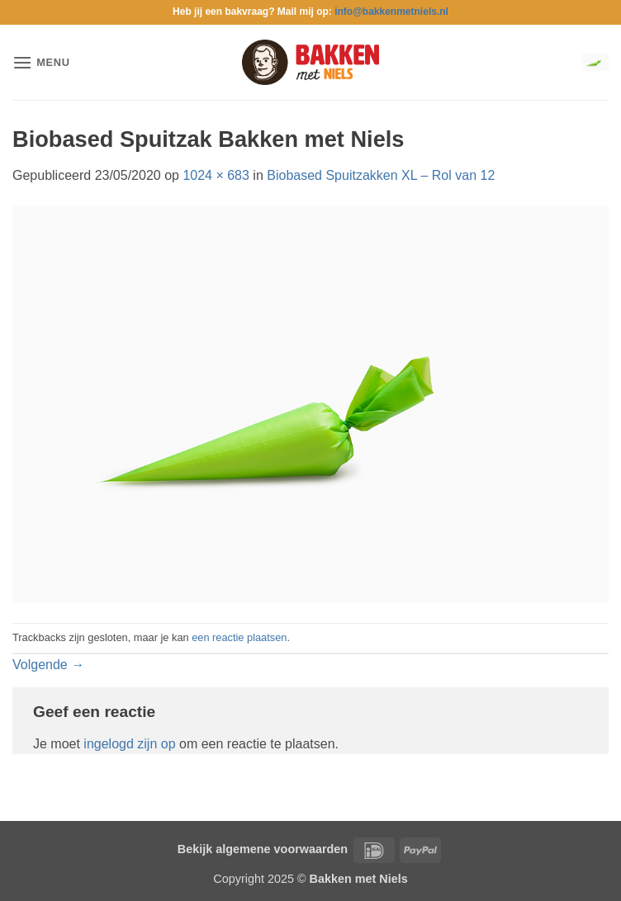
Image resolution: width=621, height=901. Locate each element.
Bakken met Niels (359, 878)
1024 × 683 (216, 175)
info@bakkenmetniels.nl (391, 11)
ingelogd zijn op (129, 744)
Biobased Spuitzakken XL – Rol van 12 (381, 175)
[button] (41, 62)
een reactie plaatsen (239, 637)
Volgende (48, 665)
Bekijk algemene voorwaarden (263, 849)
